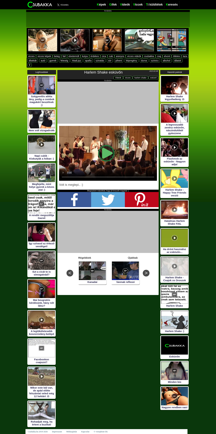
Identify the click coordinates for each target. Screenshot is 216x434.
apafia (88, 60)
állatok (177, 60)
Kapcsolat (85, 431)
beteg (57, 56)
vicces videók (134, 56)
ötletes (176, 56)
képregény (131, 60)
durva (144, 60)
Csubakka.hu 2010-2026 (38, 431)
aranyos (120, 56)
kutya (85, 56)
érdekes (95, 56)
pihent (118, 60)
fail (64, 56)
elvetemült (74, 56)
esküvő (153, 78)
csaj (159, 56)
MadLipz (76, 60)
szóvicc (155, 60)
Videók (118, 78)
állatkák (33, 60)
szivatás (100, 60)
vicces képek (44, 56)
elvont (167, 56)
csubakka (149, 56)
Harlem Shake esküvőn (103, 72)
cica (104, 56)
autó (43, 60)
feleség (64, 60)
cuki (111, 56)
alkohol (166, 60)
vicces (31, 56)
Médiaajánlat (71, 431)
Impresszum (57, 431)
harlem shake (140, 78)
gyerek (52, 60)
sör (109, 60)
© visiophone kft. (101, 431)
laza (185, 56)
